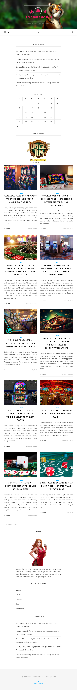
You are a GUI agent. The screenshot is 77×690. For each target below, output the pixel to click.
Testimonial (20, 609)
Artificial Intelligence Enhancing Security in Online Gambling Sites (20, 486)
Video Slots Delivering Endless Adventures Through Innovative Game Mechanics (20, 343)
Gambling (19, 599)
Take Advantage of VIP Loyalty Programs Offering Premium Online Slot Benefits (20, 199)
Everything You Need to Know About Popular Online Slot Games (56, 414)
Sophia (8, 228)
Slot (17, 604)
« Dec (18, 127)
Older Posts (10, 525)
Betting (18, 590)
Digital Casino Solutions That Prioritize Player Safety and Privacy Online (56, 486)
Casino (20, 193)
